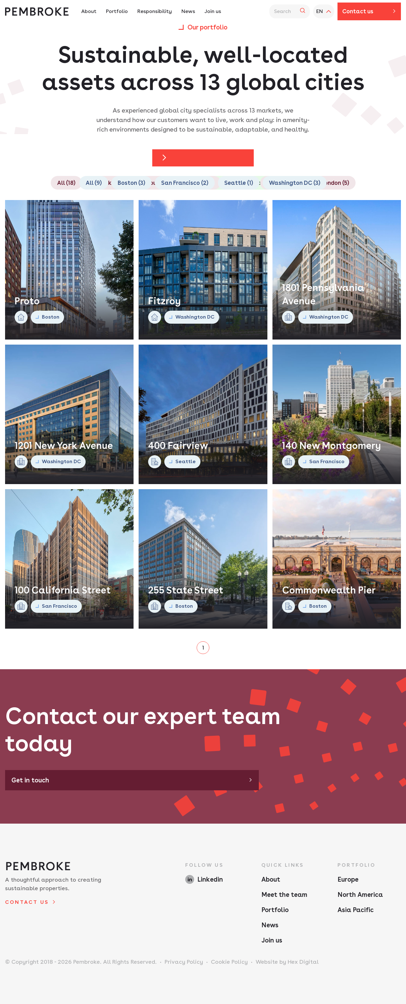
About (270, 879)
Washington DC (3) (294, 182)
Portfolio (275, 910)
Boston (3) (131, 182)
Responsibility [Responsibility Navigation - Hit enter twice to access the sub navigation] (154, 11)
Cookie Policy (229, 961)
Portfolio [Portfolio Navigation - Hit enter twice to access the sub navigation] (117, 11)
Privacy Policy (184, 961)
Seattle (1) (238, 182)
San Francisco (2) (184, 182)
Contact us (357, 11)
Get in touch (30, 780)
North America (360, 894)
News (269, 925)
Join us (271, 940)
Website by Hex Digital (287, 961)
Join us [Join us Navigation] (213, 11)
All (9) (94, 182)
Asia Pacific (355, 910)
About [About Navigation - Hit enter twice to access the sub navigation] (88, 11)
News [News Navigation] (188, 11)
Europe (347, 879)
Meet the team (284, 894)
